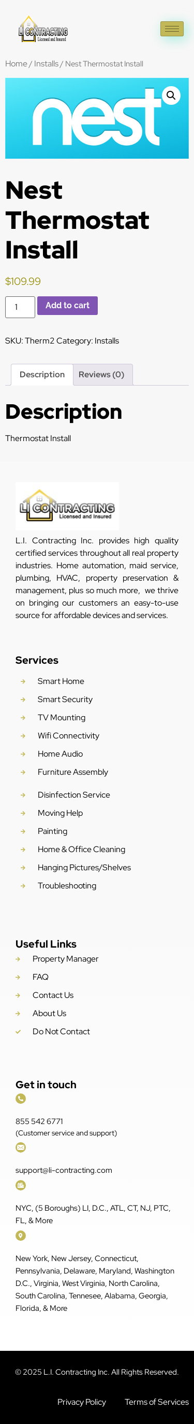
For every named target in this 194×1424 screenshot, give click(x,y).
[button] (171, 95)
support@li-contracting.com (64, 1170)
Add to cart (67, 305)
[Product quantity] (20, 307)
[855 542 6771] (21, 1098)
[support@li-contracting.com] (21, 1147)
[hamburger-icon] (172, 28)
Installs (46, 63)
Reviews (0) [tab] (101, 374)
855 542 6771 (39, 1121)
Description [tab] (42, 374)
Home (16, 63)
